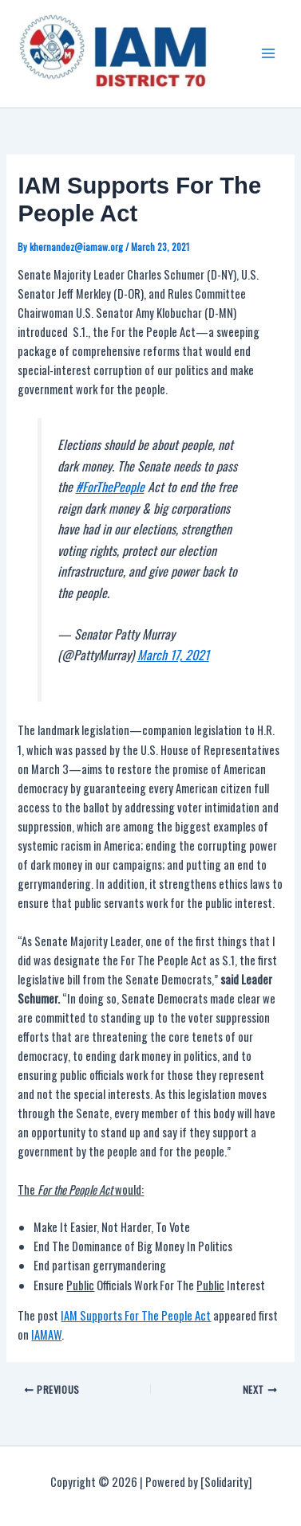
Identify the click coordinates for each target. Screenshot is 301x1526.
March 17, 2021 (173, 654)
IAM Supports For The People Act (136, 1315)
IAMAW (46, 1334)
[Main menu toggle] (268, 53)
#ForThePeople (110, 486)
